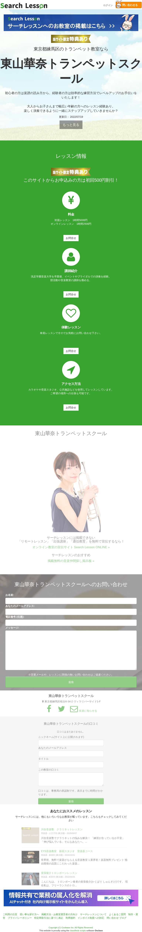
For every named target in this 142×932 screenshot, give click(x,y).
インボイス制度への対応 (91, 917)
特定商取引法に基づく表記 (48, 917)
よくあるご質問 (117, 914)
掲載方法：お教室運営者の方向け (59, 914)
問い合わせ (113, 917)
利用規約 (70, 917)
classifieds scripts (78, 930)
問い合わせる (127, 5)
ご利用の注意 (10, 914)
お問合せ (71, 238)
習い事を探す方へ (29, 914)
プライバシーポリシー (20, 917)
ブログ (122, 917)
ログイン (108, 5)
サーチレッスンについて (93, 914)
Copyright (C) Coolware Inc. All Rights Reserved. (71, 927)
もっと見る (71, 125)
